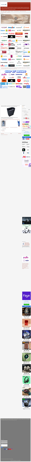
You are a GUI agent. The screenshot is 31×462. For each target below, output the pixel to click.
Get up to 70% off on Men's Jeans (14, 127)
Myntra (8, 419)
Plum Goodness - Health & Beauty (25, 263)
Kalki (20, 419)
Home (11, 133)
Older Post (19, 133)
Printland (16, 419)
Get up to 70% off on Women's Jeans (5, 127)
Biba (29, 419)
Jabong (5, 419)
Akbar (25, 419)
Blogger (20, 460)
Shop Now (2, 42)
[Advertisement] (15, 92)
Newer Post (2, 133)
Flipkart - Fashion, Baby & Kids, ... (25, 265)
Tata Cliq (2, 419)
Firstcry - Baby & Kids (24, 267)
